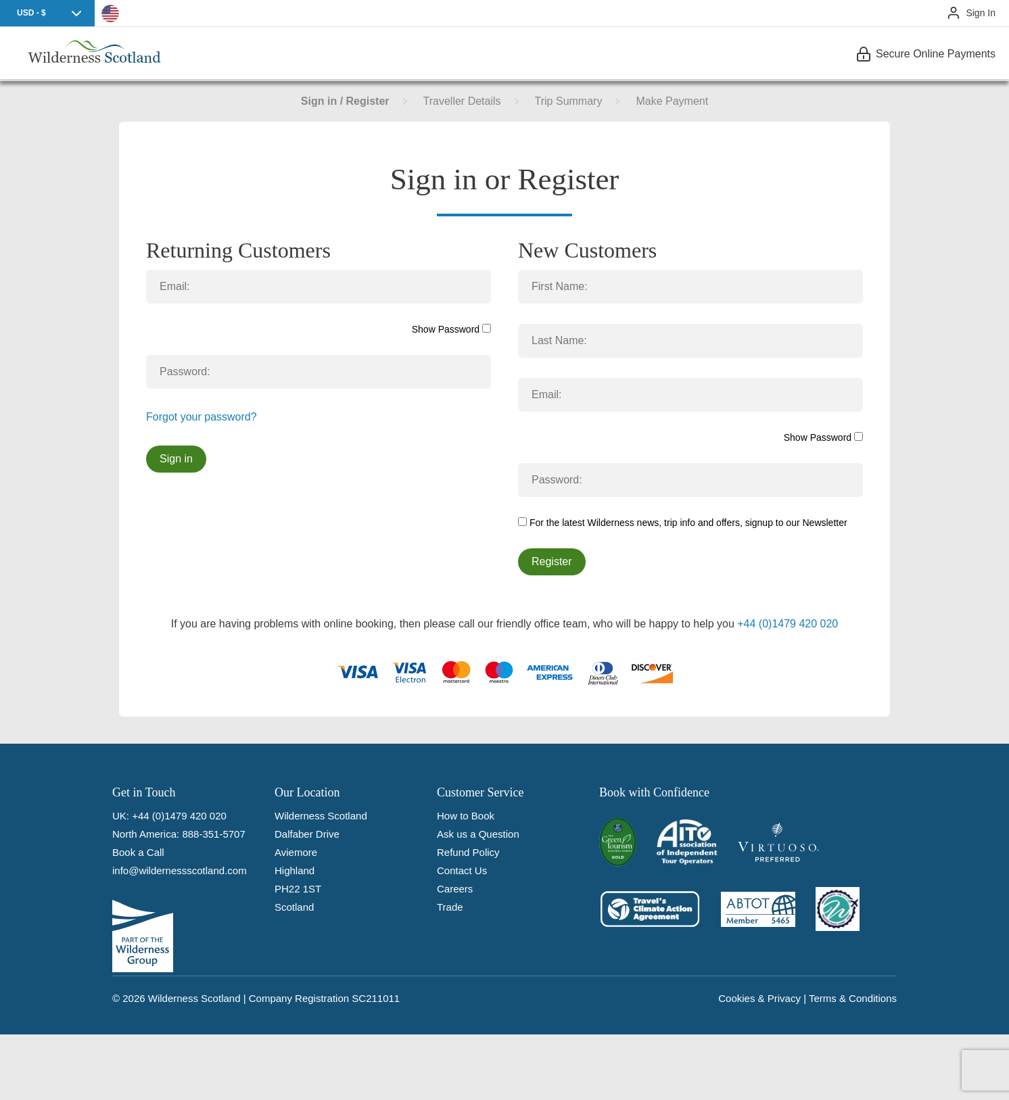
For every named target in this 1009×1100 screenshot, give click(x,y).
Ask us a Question (478, 834)
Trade (450, 907)
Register (552, 561)
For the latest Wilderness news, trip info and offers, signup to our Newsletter (682, 522)
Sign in (176, 458)
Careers (455, 888)
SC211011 (376, 998)
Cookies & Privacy (759, 998)
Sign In (980, 12)
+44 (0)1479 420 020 (787, 623)
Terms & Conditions (853, 998)
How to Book (465, 815)
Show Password (451, 329)
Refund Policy (468, 852)
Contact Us (462, 870)
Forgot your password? (201, 417)
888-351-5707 (213, 834)
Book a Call (138, 852)
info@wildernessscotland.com (179, 870)
